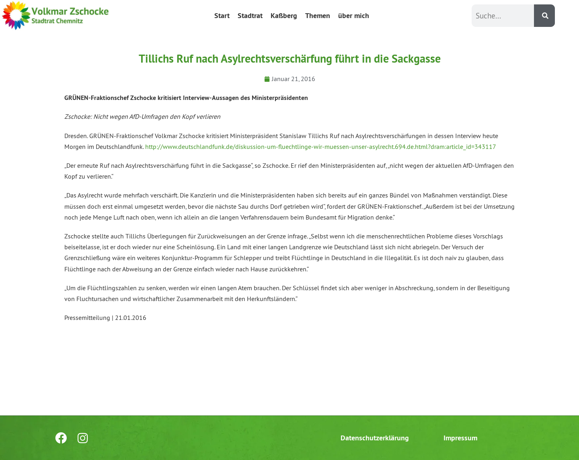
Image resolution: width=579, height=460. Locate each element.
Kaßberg (284, 15)
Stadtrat (250, 15)
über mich (353, 15)
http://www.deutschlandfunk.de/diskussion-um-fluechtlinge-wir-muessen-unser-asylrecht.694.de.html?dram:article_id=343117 (320, 146)
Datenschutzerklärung (375, 437)
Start (222, 15)
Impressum (460, 437)
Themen (317, 15)
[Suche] (544, 15)
